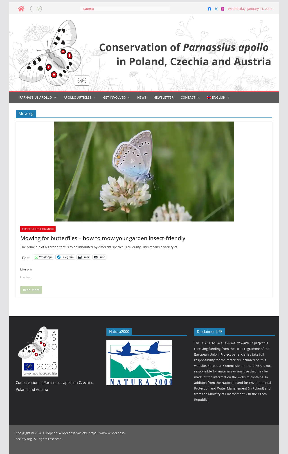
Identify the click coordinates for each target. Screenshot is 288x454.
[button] (54, 97)
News (141, 97)
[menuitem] (216, 97)
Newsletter (163, 97)
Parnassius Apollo (35, 97)
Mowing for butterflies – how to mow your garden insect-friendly (102, 238)
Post (26, 257)
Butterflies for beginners (38, 228)
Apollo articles (77, 97)
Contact (188, 97)
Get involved (114, 97)
